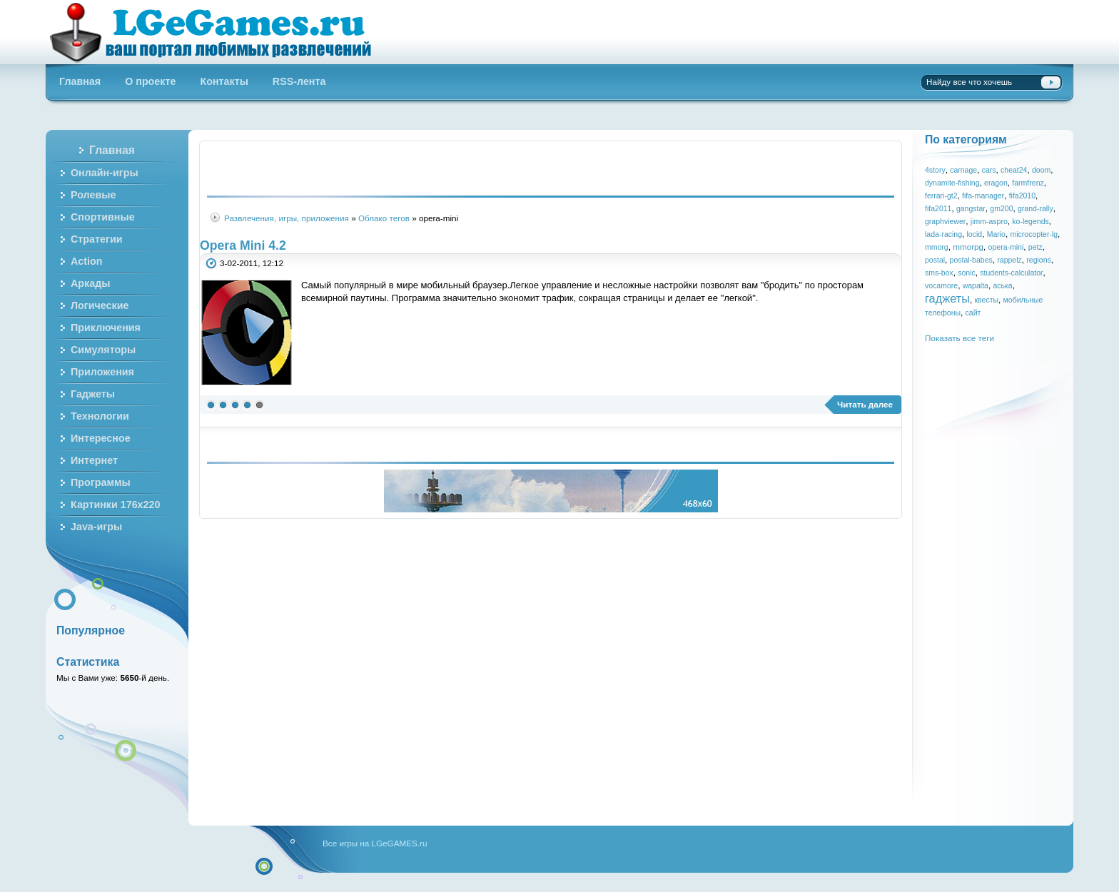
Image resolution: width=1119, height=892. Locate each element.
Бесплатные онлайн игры (219, 32)
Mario (996, 234)
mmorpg (968, 246)
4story (935, 170)
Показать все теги (959, 338)
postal (935, 259)
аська (1002, 285)
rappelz (1009, 259)
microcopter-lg (1034, 234)
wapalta (975, 285)
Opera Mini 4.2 (243, 245)
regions (1038, 259)
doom (1041, 170)
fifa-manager (983, 195)
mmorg (936, 247)
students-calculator (1011, 272)
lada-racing (943, 234)
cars (989, 170)
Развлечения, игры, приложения (286, 218)
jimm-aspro (989, 221)
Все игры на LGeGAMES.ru (375, 843)
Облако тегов (384, 218)
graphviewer (945, 221)
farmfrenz (1027, 182)
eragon (996, 182)
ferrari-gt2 (941, 195)
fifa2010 (1022, 195)
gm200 (1001, 208)
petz (1035, 247)
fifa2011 (938, 208)
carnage (963, 170)
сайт (973, 312)
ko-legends (1030, 221)
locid (975, 234)
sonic (967, 272)
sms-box (939, 272)
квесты (987, 299)
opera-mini (1006, 247)
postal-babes (971, 259)
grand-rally (1035, 208)
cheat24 (1014, 170)
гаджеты (947, 298)
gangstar (971, 208)
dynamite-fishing (952, 182)
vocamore (941, 285)
